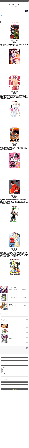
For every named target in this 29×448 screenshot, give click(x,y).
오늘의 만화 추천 (15, 427)
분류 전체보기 (14, 423)
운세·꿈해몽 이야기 (14, 431)
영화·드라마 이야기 (14, 430)
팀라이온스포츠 (3, 15)
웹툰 (15, 428)
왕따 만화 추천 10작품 (3, 349)
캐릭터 (15, 429)
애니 (15, 425)
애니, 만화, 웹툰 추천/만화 (12, 6)
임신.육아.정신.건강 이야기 (14, 436)
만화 (15, 426)
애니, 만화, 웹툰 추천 (14, 424)
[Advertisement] (14, 182)
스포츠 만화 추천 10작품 (3, 348)
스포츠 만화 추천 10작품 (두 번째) (14, 4)
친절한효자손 (15, 446)
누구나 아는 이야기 (3, 394)
